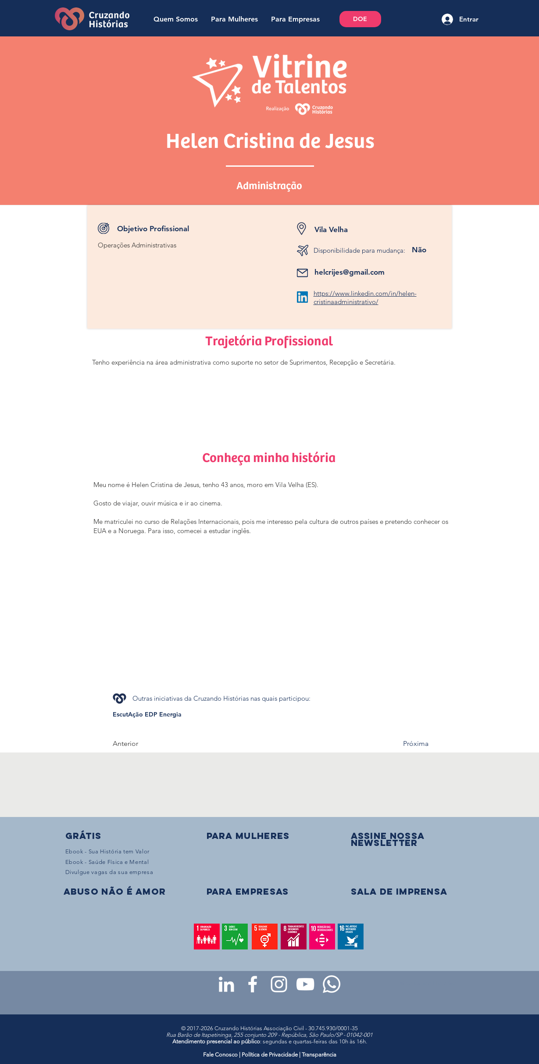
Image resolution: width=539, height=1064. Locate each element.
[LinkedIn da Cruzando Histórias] (226, 984)
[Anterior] (142, 743)
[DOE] (360, 19)
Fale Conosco (221, 1054)
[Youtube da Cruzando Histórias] (305, 984)
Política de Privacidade (270, 1054)
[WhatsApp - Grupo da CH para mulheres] (332, 984)
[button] (388, 839)
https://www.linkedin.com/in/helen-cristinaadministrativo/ (365, 297)
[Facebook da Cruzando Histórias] (253, 984)
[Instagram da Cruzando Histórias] (279, 984)
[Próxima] (406, 743)
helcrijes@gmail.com (349, 272)
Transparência (319, 1054)
